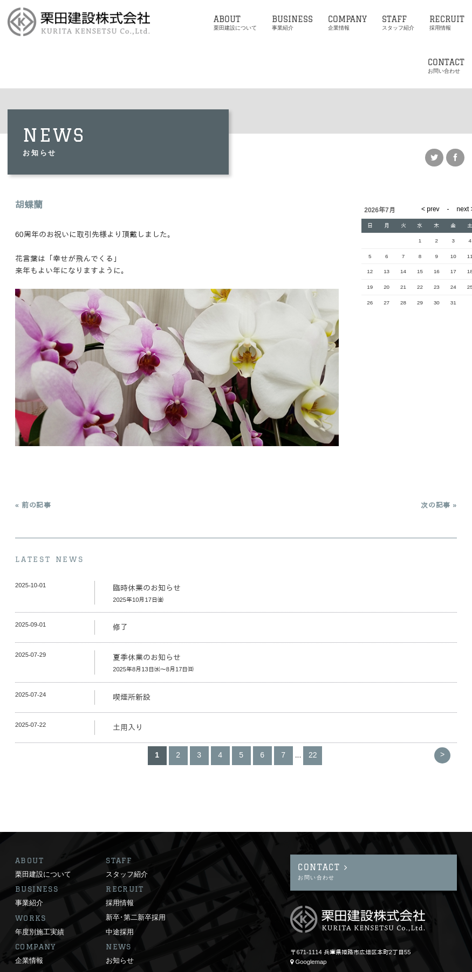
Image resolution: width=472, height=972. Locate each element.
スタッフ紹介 (127, 833)
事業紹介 (29, 861)
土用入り (128, 727)
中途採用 (120, 890)
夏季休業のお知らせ (147, 657)
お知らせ (120, 919)
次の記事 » (439, 505)
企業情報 (29, 919)
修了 (120, 627)
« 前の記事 (33, 505)
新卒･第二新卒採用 (136, 876)
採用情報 (120, 861)
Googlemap (311, 921)
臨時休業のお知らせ (147, 588)
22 (313, 755)
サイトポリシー (36, 963)
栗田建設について (43, 833)
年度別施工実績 (39, 890)
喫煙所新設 (132, 697)
